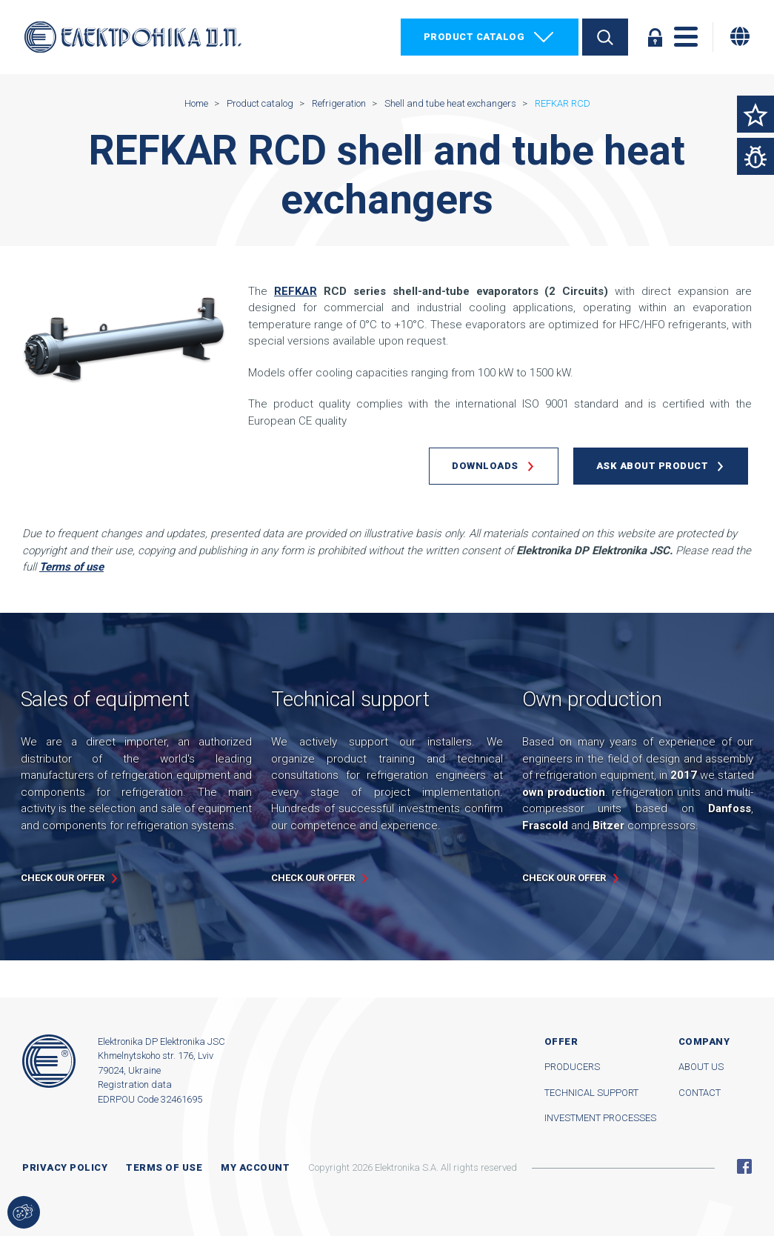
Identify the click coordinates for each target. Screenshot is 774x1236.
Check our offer (62, 877)
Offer (561, 1041)
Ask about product (652, 465)
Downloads (485, 465)
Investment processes (600, 1117)
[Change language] (740, 36)
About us (701, 1066)
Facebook (744, 1166)
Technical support (591, 1092)
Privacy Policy (64, 1167)
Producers (572, 1066)
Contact (699, 1092)
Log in (655, 37)
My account (255, 1167)
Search (605, 37)
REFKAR (295, 291)
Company (704, 1041)
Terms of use (164, 1167)
